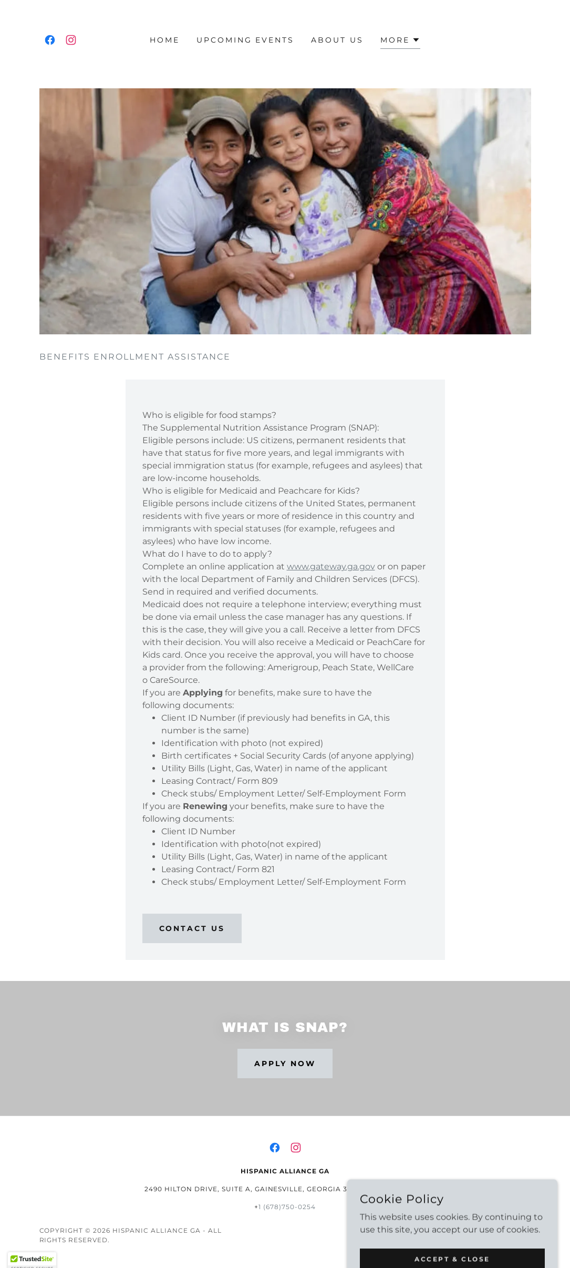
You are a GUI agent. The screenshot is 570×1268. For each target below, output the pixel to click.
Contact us (192, 928)
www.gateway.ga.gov (331, 566)
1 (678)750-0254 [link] (287, 1207)
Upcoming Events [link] (245, 40)
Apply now (285, 1063)
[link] (49, 39)
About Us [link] (337, 40)
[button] (400, 41)
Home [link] (165, 40)
